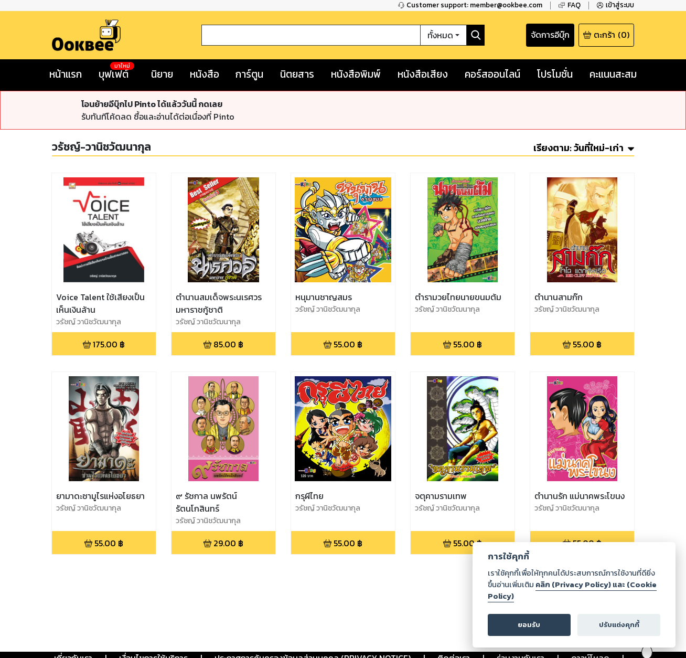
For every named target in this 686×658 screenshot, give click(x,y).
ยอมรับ (529, 625)
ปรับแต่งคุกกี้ (619, 625)
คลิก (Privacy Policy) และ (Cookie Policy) (572, 590)
